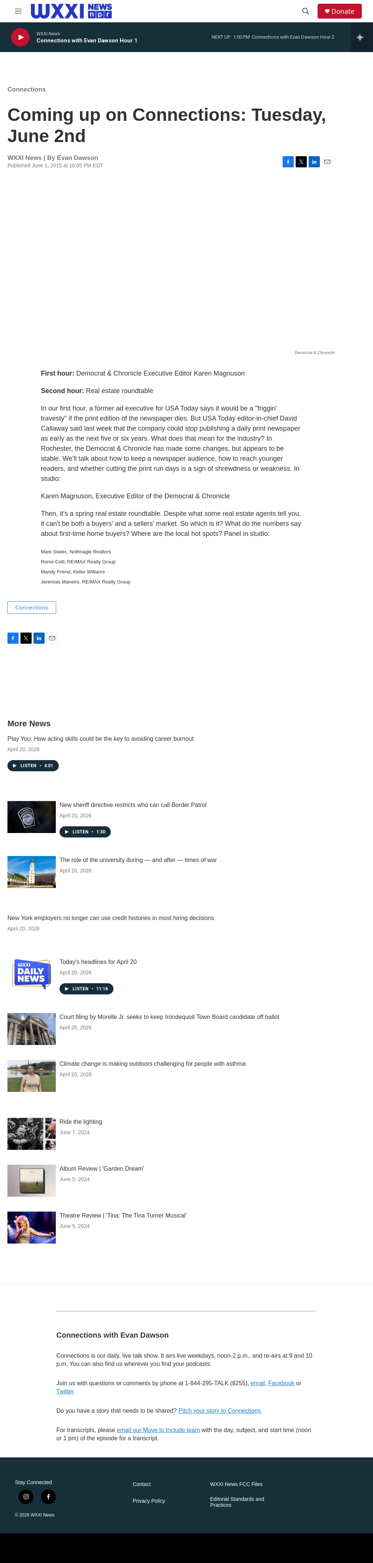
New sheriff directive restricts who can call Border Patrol (133, 805)
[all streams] (362, 37)
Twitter (65, 1391)
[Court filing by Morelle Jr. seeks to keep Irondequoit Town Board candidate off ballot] (31, 1029)
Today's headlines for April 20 (98, 962)
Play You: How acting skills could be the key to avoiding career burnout (100, 739)
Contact (142, 1484)
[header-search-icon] (306, 11)
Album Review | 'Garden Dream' (102, 1168)
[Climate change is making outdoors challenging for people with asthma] (31, 1076)
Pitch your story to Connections (220, 1411)
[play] (20, 37)
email (258, 1383)
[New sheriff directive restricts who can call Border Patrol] (31, 817)
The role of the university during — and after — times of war (138, 860)
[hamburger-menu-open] (18, 11)
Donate (342, 11)
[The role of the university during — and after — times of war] (31, 872)
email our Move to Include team (158, 1430)
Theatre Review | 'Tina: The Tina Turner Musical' (123, 1215)
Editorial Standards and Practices (237, 1502)
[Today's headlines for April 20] (31, 974)
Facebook (281, 1383)
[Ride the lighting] (31, 1134)
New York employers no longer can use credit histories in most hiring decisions (110, 918)
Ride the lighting (81, 1122)
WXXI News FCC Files (236, 1484)
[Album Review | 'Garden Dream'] (31, 1181)
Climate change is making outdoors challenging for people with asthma (153, 1064)
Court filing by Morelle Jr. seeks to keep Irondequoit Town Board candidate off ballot (169, 1017)
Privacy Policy (149, 1501)
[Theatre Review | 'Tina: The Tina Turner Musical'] (31, 1228)
